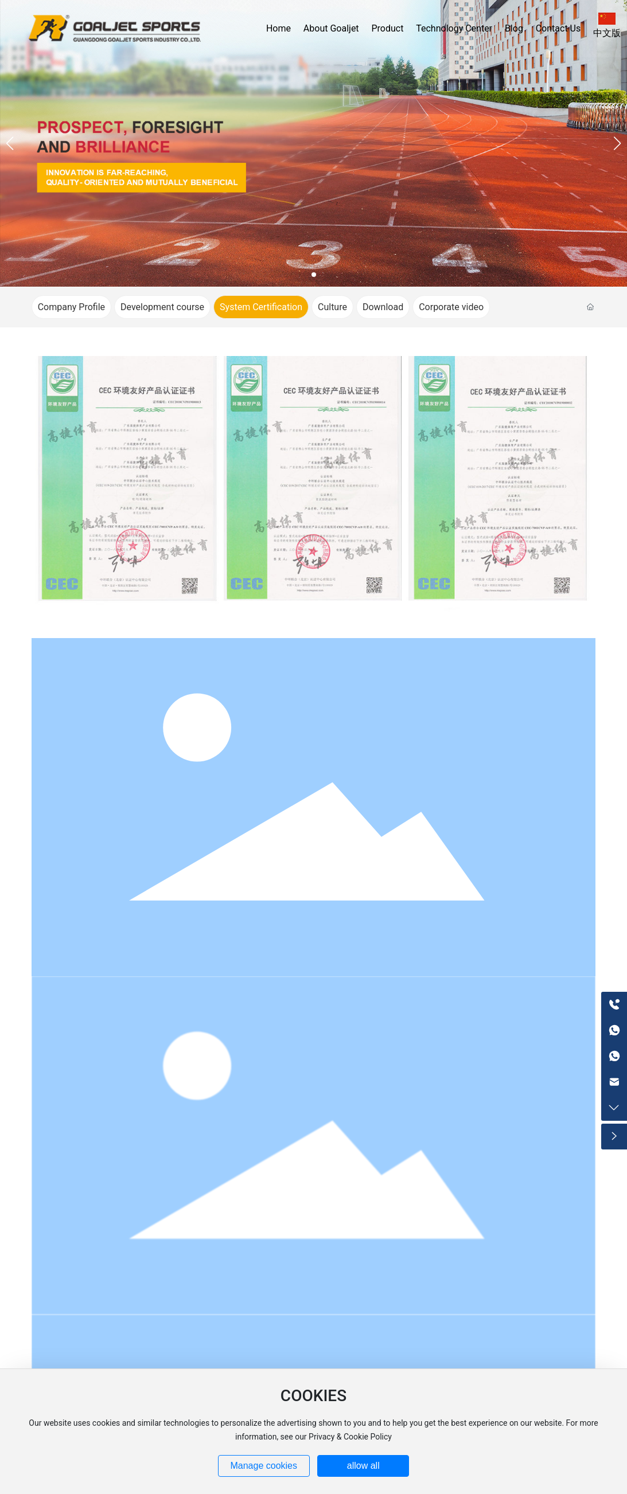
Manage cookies (263, 1465)
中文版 (607, 33)
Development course (162, 307)
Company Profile (71, 307)
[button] (313, 274)
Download (383, 307)
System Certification (261, 307)
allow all (363, 1465)
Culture (332, 307)
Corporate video (451, 307)
